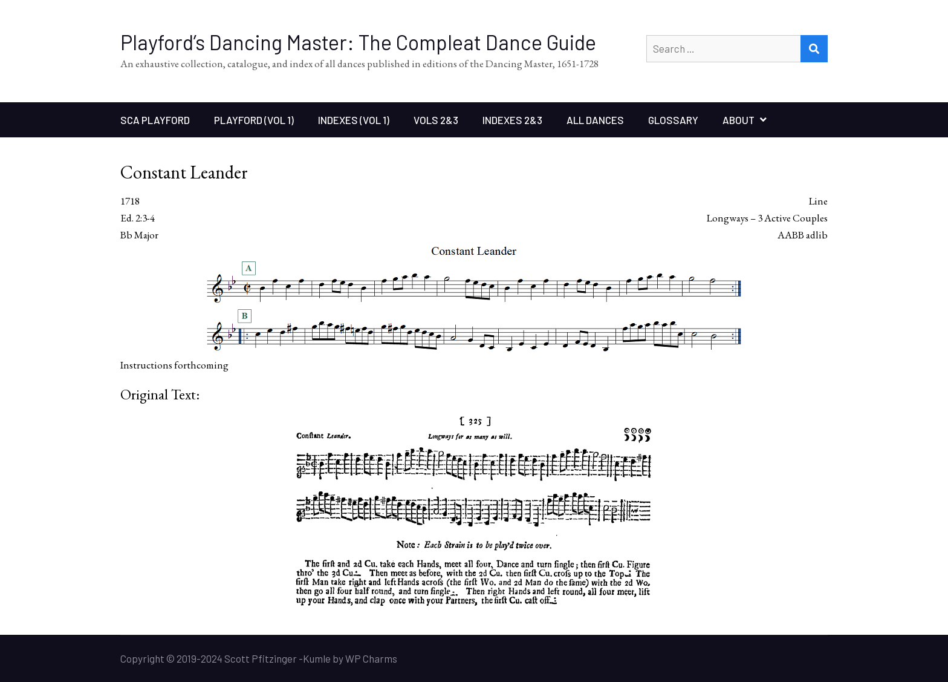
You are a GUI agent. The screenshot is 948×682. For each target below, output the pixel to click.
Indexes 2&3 (512, 120)
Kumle (317, 658)
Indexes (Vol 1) (353, 120)
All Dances (595, 120)
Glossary (673, 120)
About (738, 120)
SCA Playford (155, 120)
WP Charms (371, 658)
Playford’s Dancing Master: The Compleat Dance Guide (358, 42)
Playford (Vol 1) (254, 120)
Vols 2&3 (436, 120)
